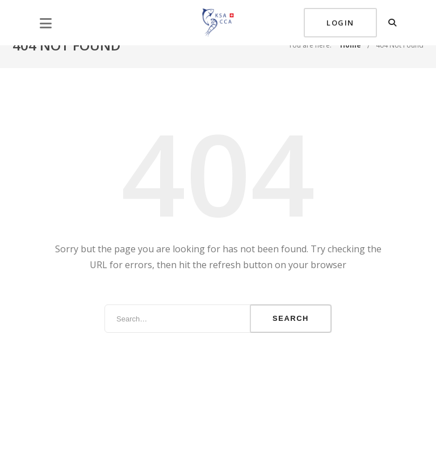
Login (340, 23)
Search (290, 318)
